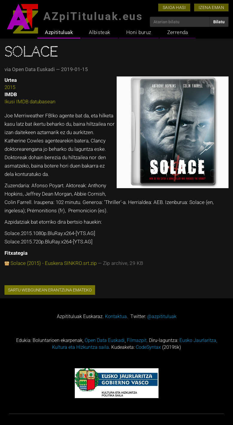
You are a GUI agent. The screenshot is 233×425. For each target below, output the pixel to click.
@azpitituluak (161, 316)
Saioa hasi (174, 7)
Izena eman (211, 7)
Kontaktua (116, 316)
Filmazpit (137, 340)
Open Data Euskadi (105, 340)
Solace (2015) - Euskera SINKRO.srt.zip (53, 263)
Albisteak (99, 32)
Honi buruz (138, 32)
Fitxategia (16, 253)
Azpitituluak (59, 32)
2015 (9, 87)
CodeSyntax (148, 347)
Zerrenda (177, 32)
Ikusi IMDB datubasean (29, 102)
